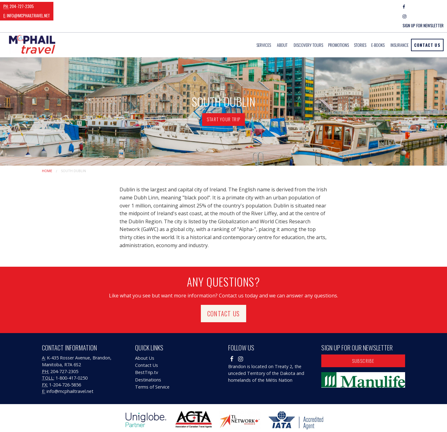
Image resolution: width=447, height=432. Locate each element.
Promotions (338, 26)
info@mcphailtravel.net (64, 6)
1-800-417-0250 (72, 359)
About (282, 26)
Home (47, 151)
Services (263, 26)
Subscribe (363, 342)
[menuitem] (264, 26)
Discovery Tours (308, 26)
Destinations (148, 361)
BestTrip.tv (146, 354)
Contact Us (427, 26)
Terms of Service (152, 368)
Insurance (400, 26)
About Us (144, 339)
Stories (360, 26)
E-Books (378, 26)
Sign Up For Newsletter (423, 6)
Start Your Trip (223, 100)
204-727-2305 (18, 6)
